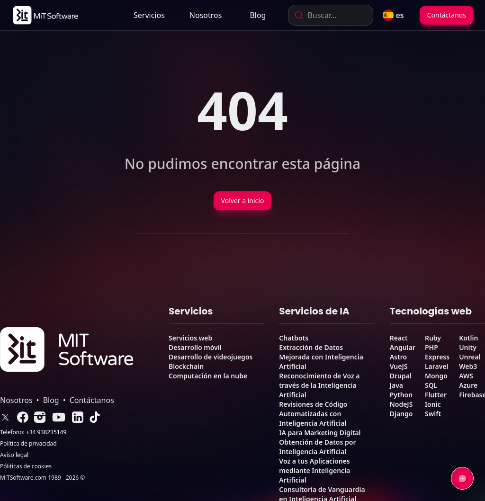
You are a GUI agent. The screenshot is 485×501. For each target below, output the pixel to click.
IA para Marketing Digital (319, 432)
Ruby (433, 337)
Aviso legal (14, 455)
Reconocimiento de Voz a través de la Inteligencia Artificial (319, 385)
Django (401, 413)
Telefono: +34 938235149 (33, 432)
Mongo (436, 375)
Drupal (401, 375)
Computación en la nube (208, 375)
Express (437, 356)
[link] (44, 15)
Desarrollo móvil (195, 347)
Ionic (433, 404)
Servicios (149, 15)
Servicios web (190, 337)
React (399, 337)
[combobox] (330, 15)
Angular (402, 347)
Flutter (436, 394)
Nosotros (205, 15)
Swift (433, 413)
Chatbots (293, 337)
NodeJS (401, 404)
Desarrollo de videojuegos (210, 356)
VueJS (399, 366)
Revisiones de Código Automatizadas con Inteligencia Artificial (313, 414)
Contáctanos (446, 14)
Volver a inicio (242, 200)
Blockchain (186, 366)
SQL (431, 385)
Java (396, 385)
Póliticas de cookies (26, 466)
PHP (431, 347)
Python (401, 394)
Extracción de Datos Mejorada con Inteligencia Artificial (321, 357)
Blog (258, 15)
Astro (398, 356)
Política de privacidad (28, 443)
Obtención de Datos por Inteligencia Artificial (317, 447)
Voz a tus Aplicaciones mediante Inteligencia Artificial (314, 470)
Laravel (437, 366)
